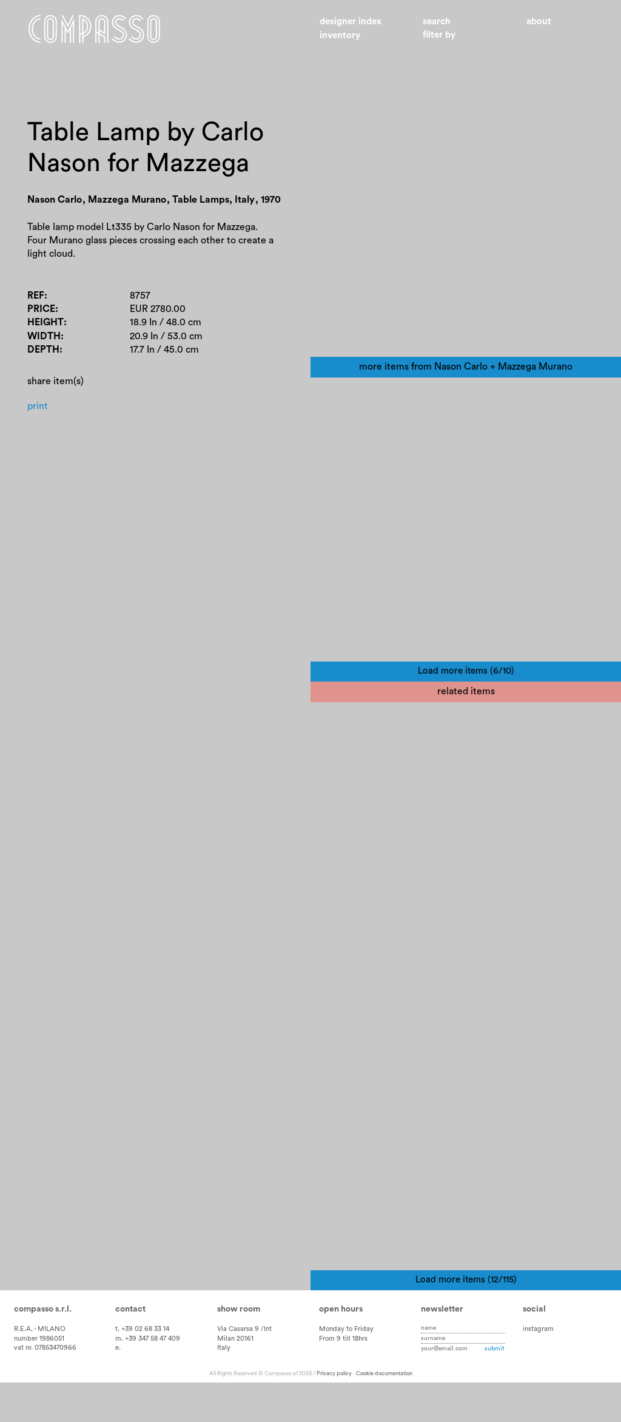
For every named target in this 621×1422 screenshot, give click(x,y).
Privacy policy (334, 1412)
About (538, 21)
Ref (35, 295)
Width (44, 336)
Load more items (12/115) (466, 1318)
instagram (538, 1367)
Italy (223, 1387)
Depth (43, 349)
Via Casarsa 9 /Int (244, 1367)
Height (45, 322)
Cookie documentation (384, 1412)
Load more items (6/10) (466, 690)
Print (37, 406)
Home (94, 29)
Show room (238, 1348)
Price (41, 309)
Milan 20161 (235, 1377)
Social (534, 1348)
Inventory (340, 35)
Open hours (341, 1348)
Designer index (350, 21)
